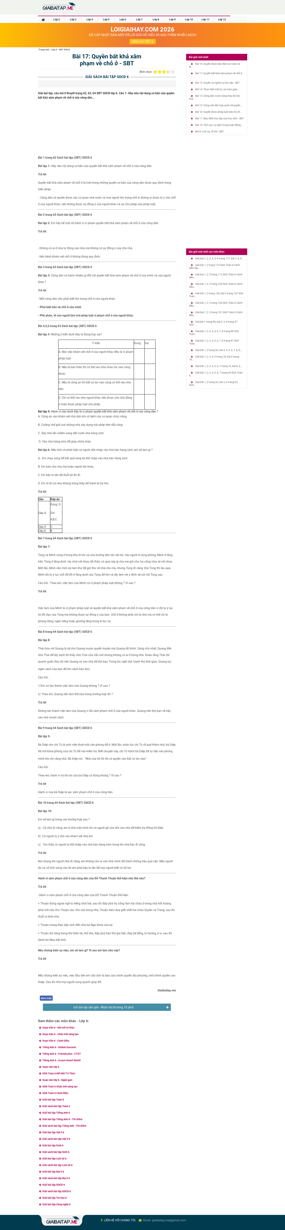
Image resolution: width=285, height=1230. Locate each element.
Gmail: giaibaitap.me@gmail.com (164, 1220)
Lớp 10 (189, 19)
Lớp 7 (139, 19)
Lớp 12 (222, 19)
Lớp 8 (156, 19)
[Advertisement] (107, 128)
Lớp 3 (73, 19)
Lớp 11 (205, 19)
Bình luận (46, 998)
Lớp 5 (106, 19)
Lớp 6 (123, 19)
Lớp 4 (90, 19)
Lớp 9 (172, 19)
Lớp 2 (56, 19)
